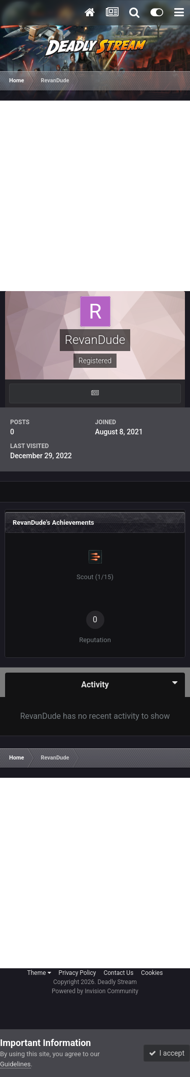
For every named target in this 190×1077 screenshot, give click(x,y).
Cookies (152, 972)
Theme (39, 972)
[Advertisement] (95, 196)
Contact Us (118, 972)
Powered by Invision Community (95, 991)
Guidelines (15, 1064)
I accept (166, 1053)
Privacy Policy (77, 972)
